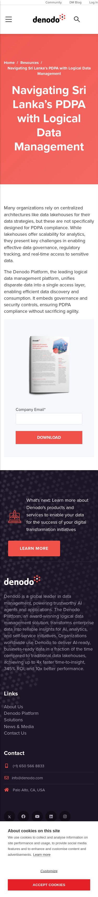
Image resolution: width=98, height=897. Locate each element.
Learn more (34, 548)
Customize (49, 871)
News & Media (19, 726)
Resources (29, 63)
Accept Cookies (49, 885)
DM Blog (76, 2)
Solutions (13, 719)
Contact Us (15, 733)
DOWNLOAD (49, 437)
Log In (93, 2)
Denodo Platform (21, 713)
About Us (13, 706)
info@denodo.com (23, 778)
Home (9, 63)
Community (53, 2)
